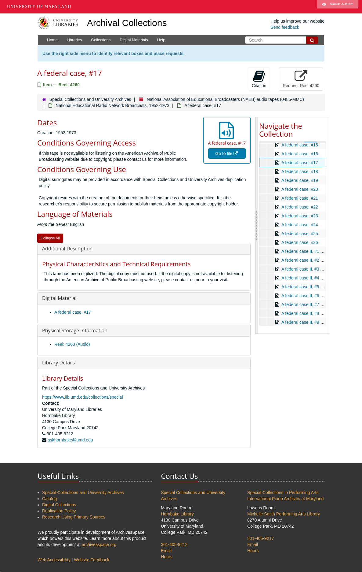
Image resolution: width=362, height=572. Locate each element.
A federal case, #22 (299, 207)
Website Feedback (91, 559)
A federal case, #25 (299, 233)
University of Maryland (39, 6)
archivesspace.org (99, 544)
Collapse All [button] (50, 238)
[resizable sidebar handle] (256, 225)
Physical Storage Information (74, 330)
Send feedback (284, 27)
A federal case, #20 (299, 189)
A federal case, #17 (72, 312)
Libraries (74, 40)
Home (52, 40)
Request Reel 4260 (301, 79)
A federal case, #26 (299, 242)
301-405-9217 (260, 538)
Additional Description (67, 248)
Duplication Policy (59, 510)
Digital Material (59, 298)
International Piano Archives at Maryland (285, 498)
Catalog (49, 498)
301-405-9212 (174, 544)
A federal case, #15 (299, 144)
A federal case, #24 (299, 224)
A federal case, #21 (299, 198)
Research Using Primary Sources (73, 517)
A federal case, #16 (299, 153)
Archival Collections (127, 23)
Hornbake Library (177, 513)
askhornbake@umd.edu (70, 439)
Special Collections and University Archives (90, 99)
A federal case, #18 (299, 171)
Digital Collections (59, 504)
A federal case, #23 (299, 215)
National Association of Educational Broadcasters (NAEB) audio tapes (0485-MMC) (225, 99)
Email (166, 550)
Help (161, 40)
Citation (259, 79)
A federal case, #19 (299, 180)
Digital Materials (134, 40)
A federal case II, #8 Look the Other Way (319, 313)
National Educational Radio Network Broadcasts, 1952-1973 (112, 105)
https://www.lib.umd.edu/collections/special (82, 397)
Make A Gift (337, 6)
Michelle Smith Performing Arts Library (283, 513)
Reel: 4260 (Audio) (72, 344)
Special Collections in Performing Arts (282, 492)
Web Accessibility (54, 559)
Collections (101, 40)
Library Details (58, 362)
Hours (166, 556)
